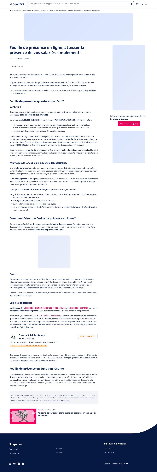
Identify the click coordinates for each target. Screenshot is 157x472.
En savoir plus (64, 400)
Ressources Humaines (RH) (22, 11)
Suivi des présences (40, 11)
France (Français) (120, 463)
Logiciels (59, 452)
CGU (10, 457)
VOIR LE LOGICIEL (88, 336)
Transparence (14, 453)
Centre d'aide (109, 452)
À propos (59, 448)
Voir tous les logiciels (129, 124)
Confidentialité (14, 449)
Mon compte (109, 448)
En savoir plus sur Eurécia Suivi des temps (28, 345)
